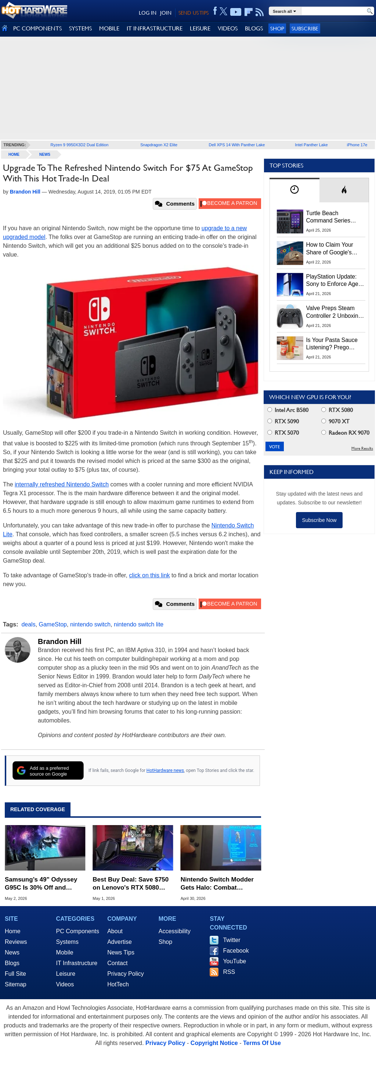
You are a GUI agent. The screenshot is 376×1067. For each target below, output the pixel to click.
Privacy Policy (125, 974)
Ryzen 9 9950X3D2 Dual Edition (80, 145)
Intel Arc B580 (287, 409)
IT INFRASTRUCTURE (154, 28)
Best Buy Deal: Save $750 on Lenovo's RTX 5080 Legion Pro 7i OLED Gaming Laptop (131, 884)
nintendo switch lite (138, 624)
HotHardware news (165, 770)
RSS (229, 972)
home (13, 154)
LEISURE (200, 28)
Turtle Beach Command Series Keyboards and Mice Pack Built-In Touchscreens (332, 217)
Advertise (119, 942)
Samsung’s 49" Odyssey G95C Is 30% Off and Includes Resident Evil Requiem (41, 884)
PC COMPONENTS (37, 28)
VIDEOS (228, 28)
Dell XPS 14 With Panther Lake (237, 145)
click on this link (149, 575)
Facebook (236, 951)
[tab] (294, 190)
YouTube (234, 961)
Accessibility (175, 931)
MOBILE (109, 28)
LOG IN (147, 13)
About (115, 931)
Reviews (16, 942)
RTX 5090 (283, 421)
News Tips (120, 952)
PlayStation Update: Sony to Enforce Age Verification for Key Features (332, 280)
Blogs (12, 963)
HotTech (118, 984)
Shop (277, 28)
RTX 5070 (283, 432)
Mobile (64, 952)
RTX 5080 (337, 409)
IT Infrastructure (77, 963)
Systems (67, 942)
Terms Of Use (262, 1043)
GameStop (53, 624)
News (44, 154)
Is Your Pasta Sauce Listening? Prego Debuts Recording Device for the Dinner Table (333, 344)
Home (13, 931)
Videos (65, 984)
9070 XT (335, 421)
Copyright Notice (214, 1043)
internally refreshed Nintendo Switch (62, 484)
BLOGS (254, 28)
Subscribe (305, 28)
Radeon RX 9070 (345, 432)
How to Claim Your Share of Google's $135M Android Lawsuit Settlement (330, 249)
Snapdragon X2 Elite (158, 145)
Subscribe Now (319, 520)
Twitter (231, 940)
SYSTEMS (80, 28)
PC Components (77, 931)
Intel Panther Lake (311, 145)
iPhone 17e (357, 145)
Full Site (15, 974)
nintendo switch (90, 624)
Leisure (65, 974)
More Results (362, 448)
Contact (117, 963)
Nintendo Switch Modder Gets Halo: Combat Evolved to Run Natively (217, 884)
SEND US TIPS (193, 13)
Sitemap (15, 984)
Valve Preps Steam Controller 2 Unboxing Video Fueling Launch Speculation (334, 312)
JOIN (165, 13)
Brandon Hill (60, 641)
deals (28, 624)
